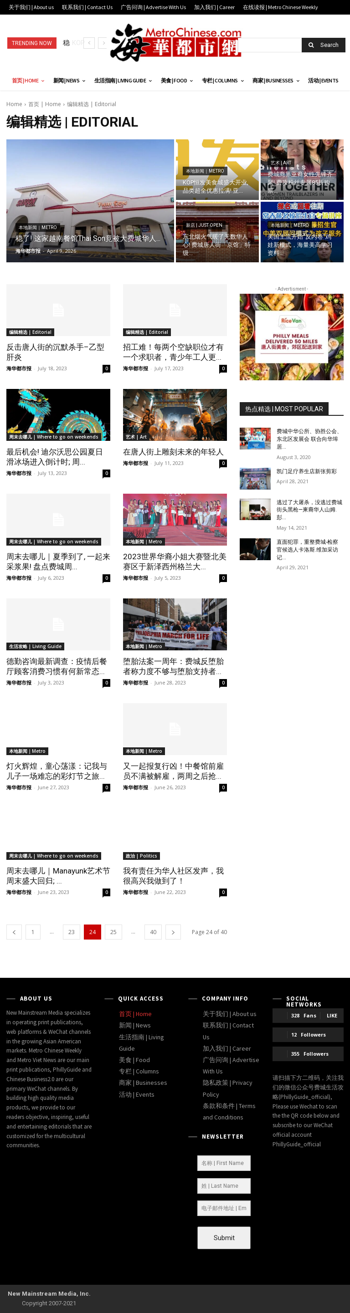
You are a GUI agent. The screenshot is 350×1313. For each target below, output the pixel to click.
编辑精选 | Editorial (30, 332)
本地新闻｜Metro (38, 227)
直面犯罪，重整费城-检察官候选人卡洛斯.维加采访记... (307, 550)
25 (113, 932)
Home (14, 104)
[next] (103, 43)
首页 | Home (44, 104)
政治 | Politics (141, 856)
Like (332, 1015)
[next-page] (173, 932)
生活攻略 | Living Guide (35, 646)
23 (71, 932)
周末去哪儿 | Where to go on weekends (53, 437)
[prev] (89, 43)
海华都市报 (18, 368)
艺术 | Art (281, 162)
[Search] (323, 45)
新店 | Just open (204, 225)
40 (153, 932)
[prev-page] (14, 932)
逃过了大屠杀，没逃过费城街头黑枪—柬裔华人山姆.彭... (309, 510)
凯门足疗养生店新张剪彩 (307, 471)
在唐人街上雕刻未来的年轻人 (173, 451)
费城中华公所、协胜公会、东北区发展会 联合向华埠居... (309, 439)
